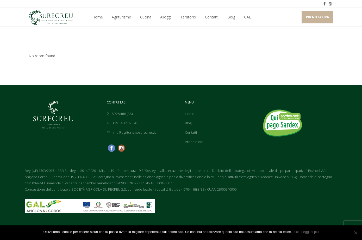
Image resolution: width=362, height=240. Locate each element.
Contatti (212, 17)
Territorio (188, 17)
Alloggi (165, 17)
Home (97, 17)
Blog (231, 17)
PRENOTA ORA (317, 17)
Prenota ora (194, 141)
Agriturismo (121, 17)
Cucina (145, 17)
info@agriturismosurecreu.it (131, 132)
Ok (296, 232)
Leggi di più (310, 232)
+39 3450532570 (122, 123)
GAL (247, 17)
